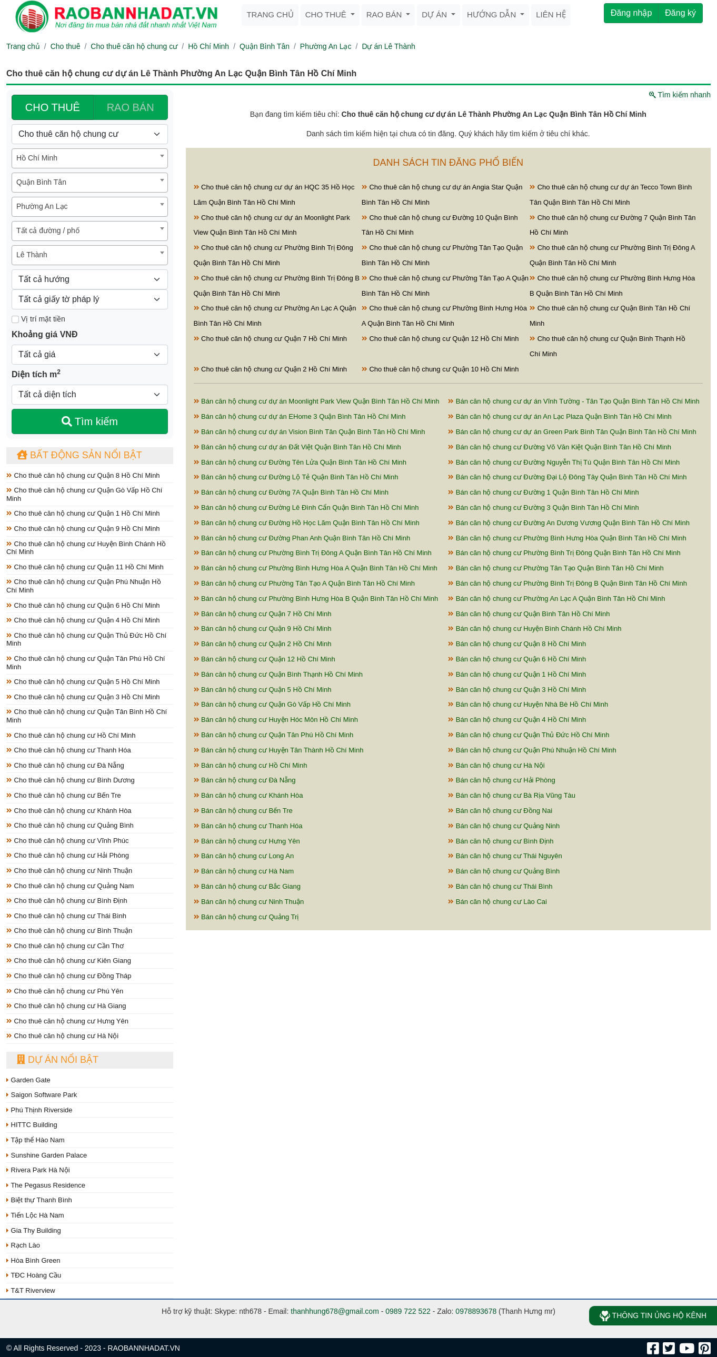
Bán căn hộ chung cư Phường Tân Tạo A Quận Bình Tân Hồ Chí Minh (304, 583)
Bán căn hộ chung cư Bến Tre (243, 811)
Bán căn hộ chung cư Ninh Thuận (249, 902)
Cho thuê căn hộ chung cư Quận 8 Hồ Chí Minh (83, 475)
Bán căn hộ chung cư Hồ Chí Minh (250, 765)
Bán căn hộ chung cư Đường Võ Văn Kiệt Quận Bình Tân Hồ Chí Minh (559, 447)
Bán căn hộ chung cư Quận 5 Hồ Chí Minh (263, 689)
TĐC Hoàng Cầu (33, 1275)
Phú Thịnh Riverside (39, 1110)
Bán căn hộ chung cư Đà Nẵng (245, 780)
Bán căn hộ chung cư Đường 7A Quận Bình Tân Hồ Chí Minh (291, 492)
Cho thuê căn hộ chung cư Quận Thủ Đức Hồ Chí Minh (86, 639)
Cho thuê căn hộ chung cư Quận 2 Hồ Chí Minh (270, 369)
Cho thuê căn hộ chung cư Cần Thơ (65, 946)
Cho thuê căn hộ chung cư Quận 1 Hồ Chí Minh (83, 513)
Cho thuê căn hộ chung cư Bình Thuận (69, 930)
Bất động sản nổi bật (79, 455)
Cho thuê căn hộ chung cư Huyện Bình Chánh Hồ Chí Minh (86, 548)
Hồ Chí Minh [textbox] (36, 158)
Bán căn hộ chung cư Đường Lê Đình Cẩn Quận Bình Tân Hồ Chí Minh (306, 507)
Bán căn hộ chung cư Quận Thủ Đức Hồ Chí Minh (528, 735)
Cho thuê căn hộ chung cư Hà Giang (66, 1006)
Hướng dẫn (492, 14)
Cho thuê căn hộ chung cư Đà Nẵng (65, 765)
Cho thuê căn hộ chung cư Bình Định (66, 900)
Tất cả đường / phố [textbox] (47, 230)
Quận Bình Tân (265, 46)
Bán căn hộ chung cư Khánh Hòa (248, 795)
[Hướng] (90, 279)
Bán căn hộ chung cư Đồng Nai (500, 811)
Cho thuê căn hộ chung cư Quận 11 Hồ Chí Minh (85, 567)
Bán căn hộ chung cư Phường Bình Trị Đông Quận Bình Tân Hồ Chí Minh (564, 553)
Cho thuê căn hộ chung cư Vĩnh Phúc (67, 841)
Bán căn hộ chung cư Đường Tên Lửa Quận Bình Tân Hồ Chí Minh (300, 462)
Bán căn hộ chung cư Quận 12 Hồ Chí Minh (264, 659)
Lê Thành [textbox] (31, 254)
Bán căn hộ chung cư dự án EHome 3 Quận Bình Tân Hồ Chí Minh (300, 416)
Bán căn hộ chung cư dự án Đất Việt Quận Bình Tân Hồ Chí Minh (297, 447)
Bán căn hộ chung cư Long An (244, 856)
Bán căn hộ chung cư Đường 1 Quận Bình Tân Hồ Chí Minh (543, 492)
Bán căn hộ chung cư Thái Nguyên (505, 856)
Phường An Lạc (326, 46)
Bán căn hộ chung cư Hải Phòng (501, 780)
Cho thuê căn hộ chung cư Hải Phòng (67, 855)
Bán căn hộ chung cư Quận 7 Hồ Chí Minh (263, 614)
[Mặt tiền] (15, 319)
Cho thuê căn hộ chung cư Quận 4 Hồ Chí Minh (83, 620)
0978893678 (475, 1311)
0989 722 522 (408, 1311)
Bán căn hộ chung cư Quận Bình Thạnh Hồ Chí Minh (278, 674)
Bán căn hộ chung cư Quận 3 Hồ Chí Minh (517, 689)
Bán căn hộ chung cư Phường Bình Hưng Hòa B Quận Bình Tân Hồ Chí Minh (316, 598)
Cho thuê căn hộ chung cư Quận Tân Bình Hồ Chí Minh (86, 716)
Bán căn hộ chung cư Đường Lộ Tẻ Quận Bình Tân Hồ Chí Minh (296, 477)
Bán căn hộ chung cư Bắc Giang (247, 886)
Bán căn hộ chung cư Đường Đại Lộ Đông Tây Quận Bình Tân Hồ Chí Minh (567, 477)
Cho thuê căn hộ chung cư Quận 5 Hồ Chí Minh (83, 682)
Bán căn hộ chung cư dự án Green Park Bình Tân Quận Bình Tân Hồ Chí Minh (572, 432)
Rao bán (385, 14)
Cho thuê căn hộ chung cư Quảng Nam (70, 886)
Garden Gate (28, 1080)
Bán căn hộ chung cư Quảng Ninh (504, 826)
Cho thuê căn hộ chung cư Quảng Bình (70, 825)
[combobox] (90, 158)
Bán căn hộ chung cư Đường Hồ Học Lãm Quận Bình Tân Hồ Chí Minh (307, 523)
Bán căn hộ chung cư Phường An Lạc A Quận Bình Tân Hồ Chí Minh (556, 598)
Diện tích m (36, 373)
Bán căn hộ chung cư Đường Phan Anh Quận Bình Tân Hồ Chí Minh (302, 538)
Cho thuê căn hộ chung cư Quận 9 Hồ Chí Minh (83, 528)
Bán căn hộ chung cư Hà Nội (496, 765)
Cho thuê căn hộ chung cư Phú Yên (64, 991)
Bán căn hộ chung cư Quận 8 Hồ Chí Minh (517, 644)
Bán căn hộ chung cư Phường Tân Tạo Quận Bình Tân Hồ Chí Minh (556, 568)
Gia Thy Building (33, 1230)
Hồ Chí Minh (208, 46)
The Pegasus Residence (45, 1185)
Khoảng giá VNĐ (44, 334)
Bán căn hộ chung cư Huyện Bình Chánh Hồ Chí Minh (534, 628)
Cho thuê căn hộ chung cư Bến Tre (63, 795)
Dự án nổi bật (57, 1059)
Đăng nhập (631, 12)
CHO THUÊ (52, 107)
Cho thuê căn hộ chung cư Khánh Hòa (69, 811)
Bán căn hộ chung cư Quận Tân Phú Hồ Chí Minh (274, 735)
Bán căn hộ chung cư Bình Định (500, 841)
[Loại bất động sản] (90, 134)
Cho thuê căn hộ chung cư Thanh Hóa (68, 750)
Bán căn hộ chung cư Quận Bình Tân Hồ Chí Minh (529, 614)
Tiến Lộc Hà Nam (35, 1215)
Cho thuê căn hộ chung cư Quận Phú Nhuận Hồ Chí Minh (83, 586)
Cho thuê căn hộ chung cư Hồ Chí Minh (71, 735)
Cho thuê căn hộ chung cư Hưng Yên (67, 1021)
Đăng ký (680, 12)
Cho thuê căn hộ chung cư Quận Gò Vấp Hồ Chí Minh (84, 494)
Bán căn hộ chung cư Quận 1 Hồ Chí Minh (517, 674)
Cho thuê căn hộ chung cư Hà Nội (62, 1036)
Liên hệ (550, 14)
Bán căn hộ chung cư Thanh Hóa (248, 826)
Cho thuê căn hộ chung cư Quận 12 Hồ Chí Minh (440, 339)
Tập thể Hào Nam (35, 1140)
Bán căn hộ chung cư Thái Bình (500, 886)
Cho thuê (326, 14)
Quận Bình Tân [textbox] (41, 182)
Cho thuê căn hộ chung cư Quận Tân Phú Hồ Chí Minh (85, 663)
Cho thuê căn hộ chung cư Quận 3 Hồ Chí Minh (83, 697)
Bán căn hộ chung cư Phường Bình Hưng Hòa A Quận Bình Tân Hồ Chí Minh (315, 568)
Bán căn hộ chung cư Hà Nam (244, 871)
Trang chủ (269, 14)
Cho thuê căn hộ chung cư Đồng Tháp (68, 976)
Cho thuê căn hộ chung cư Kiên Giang (68, 960)
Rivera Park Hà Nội (38, 1170)
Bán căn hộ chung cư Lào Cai (497, 902)
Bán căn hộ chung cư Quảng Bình (504, 871)
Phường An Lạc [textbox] (42, 206)
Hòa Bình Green (33, 1260)
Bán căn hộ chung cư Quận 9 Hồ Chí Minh (263, 628)
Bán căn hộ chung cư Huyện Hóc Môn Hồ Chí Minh (276, 719)
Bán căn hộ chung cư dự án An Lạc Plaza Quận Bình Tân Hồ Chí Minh (559, 416)
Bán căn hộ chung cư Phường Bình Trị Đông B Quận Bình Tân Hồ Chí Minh (567, 583)
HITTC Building (31, 1125)
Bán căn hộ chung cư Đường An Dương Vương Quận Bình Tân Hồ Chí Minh (569, 523)
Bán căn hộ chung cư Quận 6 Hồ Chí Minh (517, 659)
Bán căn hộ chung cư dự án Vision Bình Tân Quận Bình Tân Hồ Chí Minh (309, 432)
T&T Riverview (30, 1290)
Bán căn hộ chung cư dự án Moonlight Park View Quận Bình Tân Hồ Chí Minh (317, 401)
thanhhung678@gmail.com (335, 1311)
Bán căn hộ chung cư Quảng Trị (246, 917)
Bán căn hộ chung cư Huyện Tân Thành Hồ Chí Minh (279, 750)
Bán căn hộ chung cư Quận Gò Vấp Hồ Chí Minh (272, 704)
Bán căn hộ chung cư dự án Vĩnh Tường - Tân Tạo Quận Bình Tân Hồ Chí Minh (574, 401)
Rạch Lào (23, 1245)
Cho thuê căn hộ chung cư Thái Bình (66, 916)
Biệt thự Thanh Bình (39, 1200)
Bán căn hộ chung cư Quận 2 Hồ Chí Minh (263, 644)
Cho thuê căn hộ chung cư (134, 46)
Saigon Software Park (41, 1095)
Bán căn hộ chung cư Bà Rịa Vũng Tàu (511, 795)
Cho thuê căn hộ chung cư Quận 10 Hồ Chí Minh (440, 369)
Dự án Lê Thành (388, 46)
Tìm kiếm (90, 421)
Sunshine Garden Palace (46, 1155)
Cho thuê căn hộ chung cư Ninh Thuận (69, 870)
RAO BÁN (130, 107)
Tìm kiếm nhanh (680, 95)
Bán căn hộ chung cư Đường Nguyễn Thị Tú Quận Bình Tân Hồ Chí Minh (564, 462)
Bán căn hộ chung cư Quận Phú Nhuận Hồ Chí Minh (532, 750)
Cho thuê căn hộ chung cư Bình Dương (70, 780)
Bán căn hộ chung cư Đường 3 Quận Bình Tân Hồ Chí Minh (543, 507)
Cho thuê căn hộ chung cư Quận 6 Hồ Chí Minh (83, 605)
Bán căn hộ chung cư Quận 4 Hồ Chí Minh (517, 719)
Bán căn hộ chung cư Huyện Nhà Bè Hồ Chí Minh (528, 704)
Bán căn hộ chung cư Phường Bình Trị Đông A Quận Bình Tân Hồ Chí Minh (313, 553)
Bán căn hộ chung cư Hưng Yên (247, 841)
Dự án (435, 14)
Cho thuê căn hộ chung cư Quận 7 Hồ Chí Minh (270, 339)
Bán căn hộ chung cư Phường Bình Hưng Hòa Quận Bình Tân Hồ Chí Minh (567, 538)
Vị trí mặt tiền (38, 319)
